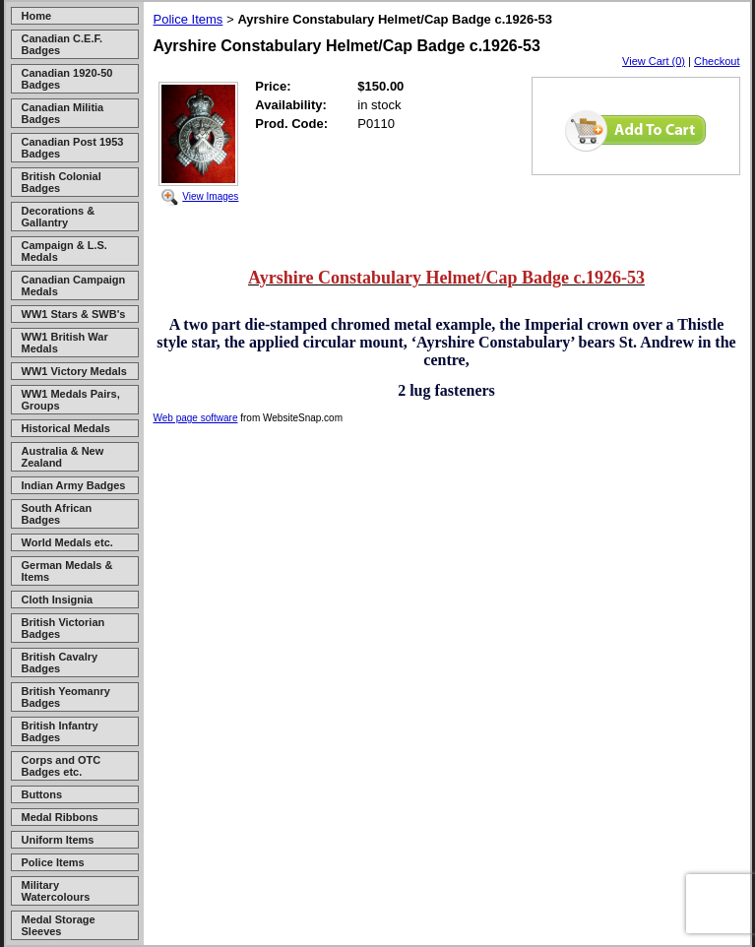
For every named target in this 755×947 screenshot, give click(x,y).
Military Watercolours (56, 891)
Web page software (196, 417)
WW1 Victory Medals (74, 371)
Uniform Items (58, 840)
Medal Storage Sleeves (58, 925)
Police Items (53, 862)
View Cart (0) (653, 61)
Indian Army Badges (74, 485)
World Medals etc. (67, 542)
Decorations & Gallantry (58, 216)
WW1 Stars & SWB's (74, 314)
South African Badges (57, 514)
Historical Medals (66, 428)
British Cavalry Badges (60, 662)
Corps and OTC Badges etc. (61, 766)
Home (37, 16)
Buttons (42, 794)
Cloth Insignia (58, 599)
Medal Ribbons (60, 817)
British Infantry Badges (60, 731)
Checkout (716, 61)
